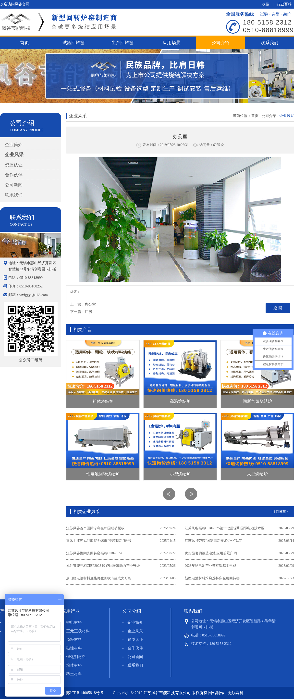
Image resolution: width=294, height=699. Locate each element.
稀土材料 (74, 674)
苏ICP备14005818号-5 (84, 693)
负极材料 (74, 639)
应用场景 (171, 42)
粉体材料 (74, 665)
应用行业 (70, 611)
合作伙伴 (14, 174)
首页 (24, 42)
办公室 (90, 304)
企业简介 (14, 144)
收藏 (265, 4)
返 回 (277, 308)
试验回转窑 (73, 42)
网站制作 (216, 693)
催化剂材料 (76, 657)
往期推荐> (280, 512)
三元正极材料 (78, 631)
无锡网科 (236, 693)
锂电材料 (74, 622)
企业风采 (14, 154)
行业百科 (284, 4)
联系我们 (269, 42)
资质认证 (14, 164)
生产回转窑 (122, 42)
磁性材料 (74, 648)
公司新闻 (14, 184)
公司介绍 (220, 42)
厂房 (88, 312)
